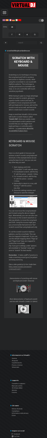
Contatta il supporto (18, 383)
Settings (21, 167)
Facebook (16, 434)
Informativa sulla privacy (20, 413)
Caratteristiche (17, 363)
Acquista (15, 360)
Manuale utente (17, 386)
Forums (14, 392)
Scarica (14, 358)
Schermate (15, 367)
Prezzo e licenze (17, 365)
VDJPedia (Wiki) (17, 388)
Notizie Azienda (17, 409)
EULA (14, 415)
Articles (14, 390)
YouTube (15, 436)
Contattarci (15, 411)
